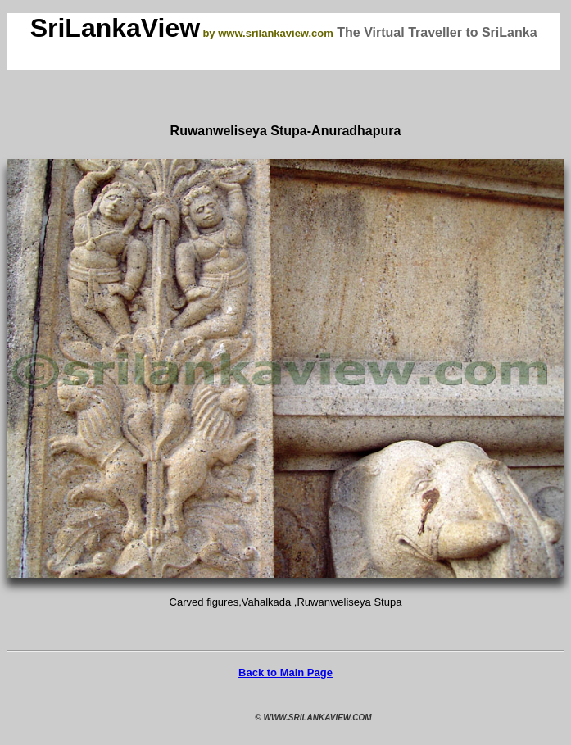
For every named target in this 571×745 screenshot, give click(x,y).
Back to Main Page (285, 672)
